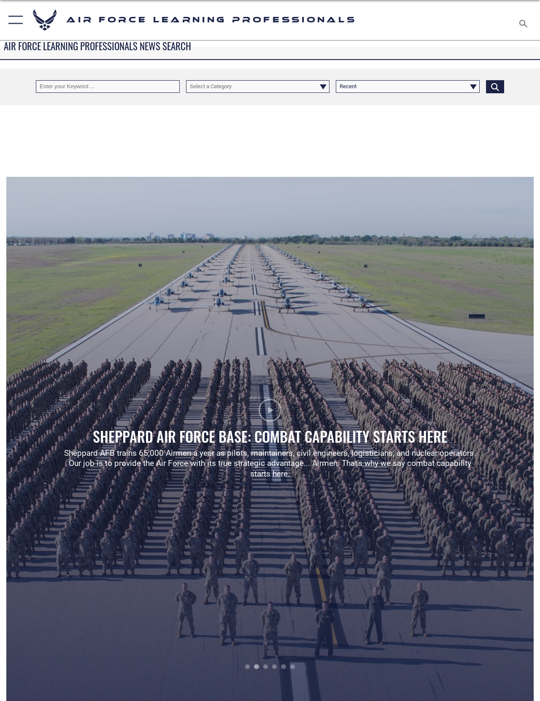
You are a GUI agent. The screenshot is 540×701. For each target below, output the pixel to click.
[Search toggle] (525, 20)
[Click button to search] (495, 86)
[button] (13, 20)
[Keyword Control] (108, 86)
